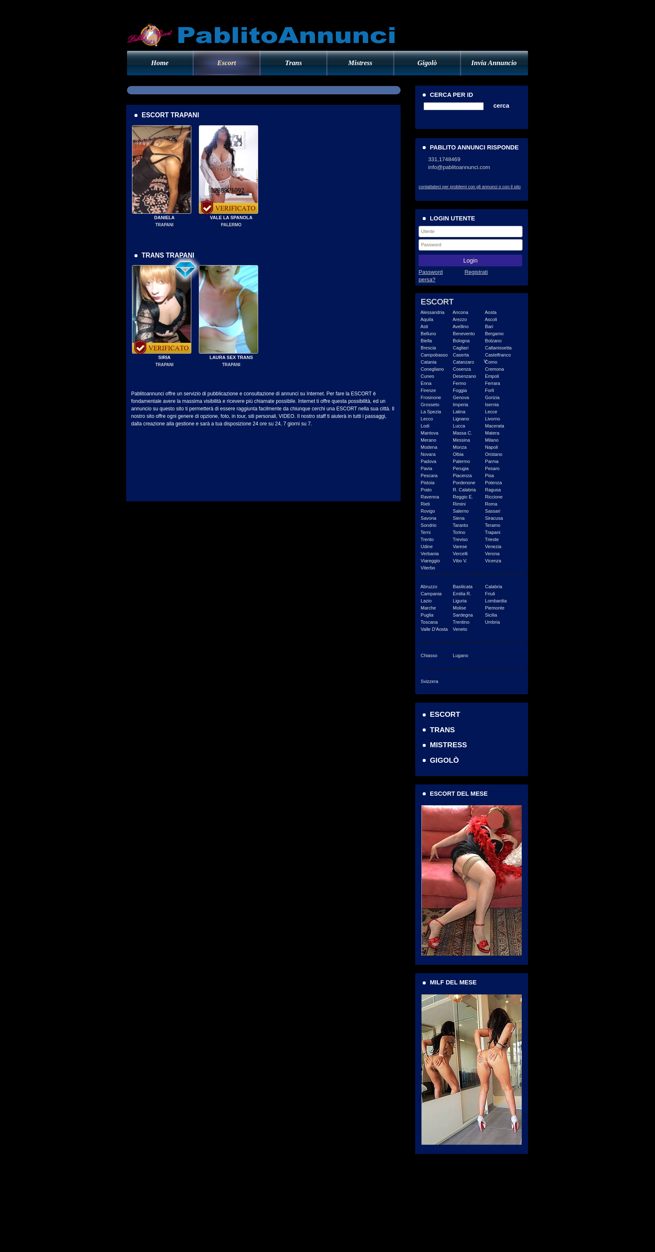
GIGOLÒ (444, 760)
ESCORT (445, 714)
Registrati (476, 272)
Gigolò (427, 63)
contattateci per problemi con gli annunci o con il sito (469, 186)
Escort (226, 63)
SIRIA (164, 357)
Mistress (360, 63)
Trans (293, 63)
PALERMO (231, 225)
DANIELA (164, 217)
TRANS (442, 730)
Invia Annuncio (494, 63)
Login (470, 260)
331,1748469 (444, 159)
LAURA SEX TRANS (231, 357)
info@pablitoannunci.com (459, 167)
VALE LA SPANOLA (231, 217)
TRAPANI (164, 225)
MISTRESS (448, 745)
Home (160, 63)
